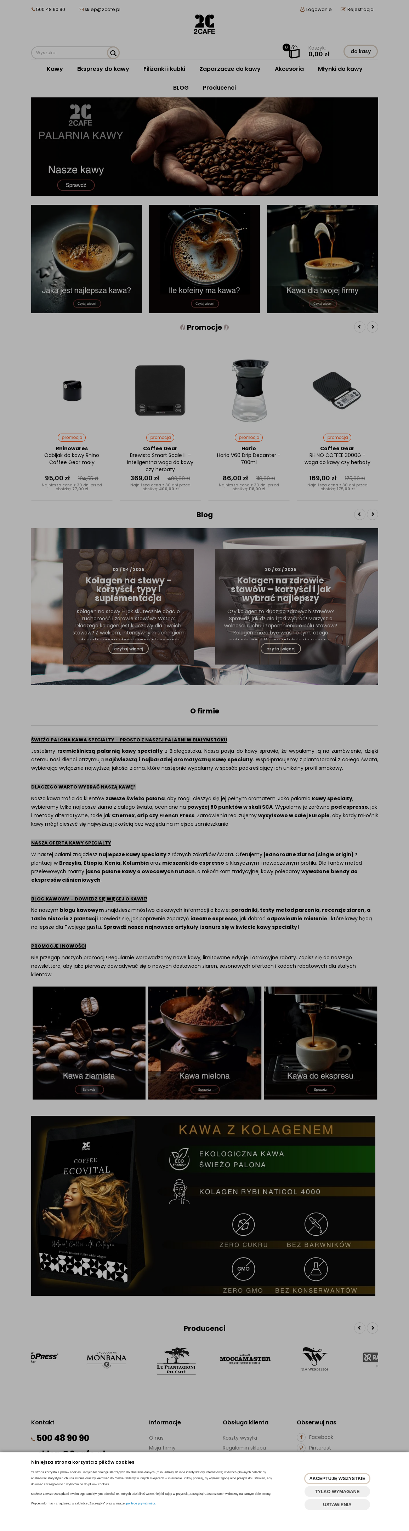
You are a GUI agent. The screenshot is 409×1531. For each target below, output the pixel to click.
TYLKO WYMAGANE (337, 1491)
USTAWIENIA (337, 1504)
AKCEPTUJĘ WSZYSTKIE (337, 1478)
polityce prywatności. (141, 1503)
